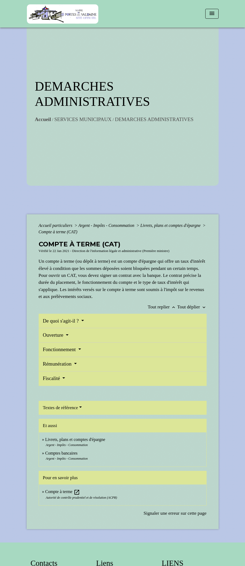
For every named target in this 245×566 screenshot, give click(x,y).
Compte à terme (62, 491)
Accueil (43, 119)
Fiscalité (52, 378)
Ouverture (54, 335)
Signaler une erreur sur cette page (175, 513)
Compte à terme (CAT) (58, 232)
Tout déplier (192, 306)
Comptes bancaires (61, 453)
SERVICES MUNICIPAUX (83, 119)
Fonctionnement (60, 349)
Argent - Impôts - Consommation (106, 225)
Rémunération (58, 364)
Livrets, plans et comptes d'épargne (171, 225)
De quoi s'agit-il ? (61, 321)
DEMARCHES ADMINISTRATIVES (154, 119)
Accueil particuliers (56, 225)
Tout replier (162, 306)
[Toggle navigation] (212, 14)
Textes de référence (60, 407)
